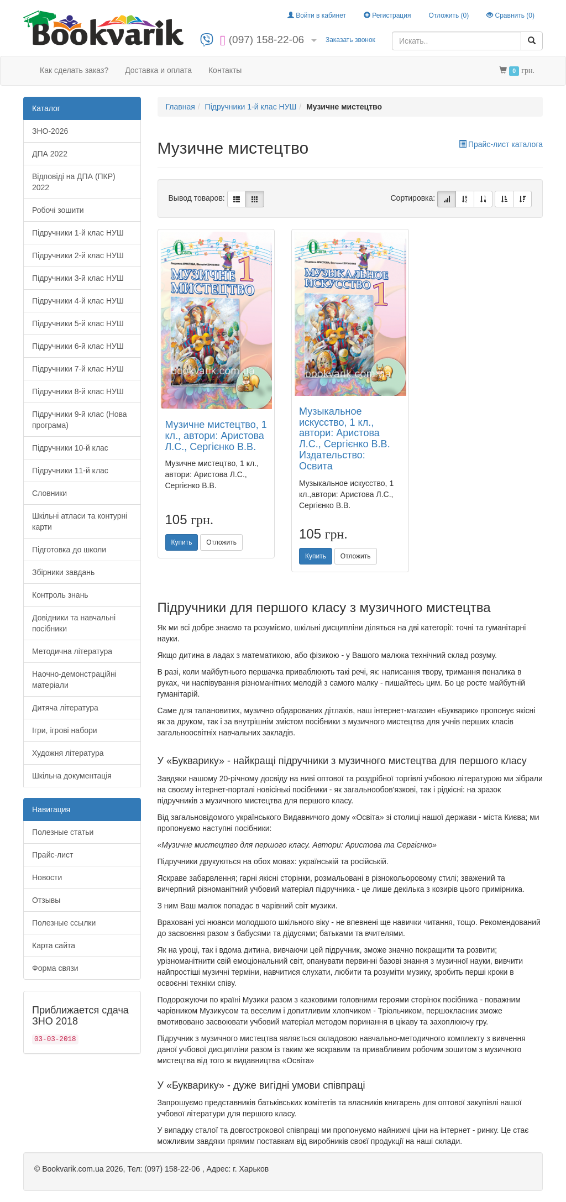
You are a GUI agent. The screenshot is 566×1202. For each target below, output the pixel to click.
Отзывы (46, 900)
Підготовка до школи (69, 549)
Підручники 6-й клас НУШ (78, 346)
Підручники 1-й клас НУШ (78, 232)
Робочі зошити (58, 210)
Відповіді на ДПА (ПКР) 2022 (74, 182)
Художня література (68, 753)
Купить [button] (181, 542)
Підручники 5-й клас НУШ (78, 323)
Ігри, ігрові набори (64, 730)
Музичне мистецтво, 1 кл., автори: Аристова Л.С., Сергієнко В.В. (216, 435)
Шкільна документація (72, 775)
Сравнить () (510, 15)
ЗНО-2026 (50, 131)
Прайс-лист (53, 854)
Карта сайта (53, 945)
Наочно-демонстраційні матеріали (74, 679)
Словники (49, 493)
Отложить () (448, 15)
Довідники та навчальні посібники (74, 623)
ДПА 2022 (49, 153)
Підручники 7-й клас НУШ (78, 368)
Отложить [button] (221, 542)
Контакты (225, 70)
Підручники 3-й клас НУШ (78, 278)
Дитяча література (65, 707)
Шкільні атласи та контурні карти (79, 521)
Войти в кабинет (316, 15)
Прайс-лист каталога (501, 144)
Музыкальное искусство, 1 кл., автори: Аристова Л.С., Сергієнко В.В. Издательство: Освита (344, 439)
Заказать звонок (350, 40)
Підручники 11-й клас (70, 470)
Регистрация (387, 15)
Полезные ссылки (64, 922)
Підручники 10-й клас (70, 447)
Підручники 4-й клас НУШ (78, 300)
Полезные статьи (62, 832)
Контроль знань (60, 594)
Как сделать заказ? (74, 70)
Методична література (72, 651)
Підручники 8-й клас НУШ (78, 391)
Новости (47, 877)
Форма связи (55, 968)
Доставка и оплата (158, 70)
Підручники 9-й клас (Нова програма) (79, 420)
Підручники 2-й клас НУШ (78, 255)
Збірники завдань (63, 572)
